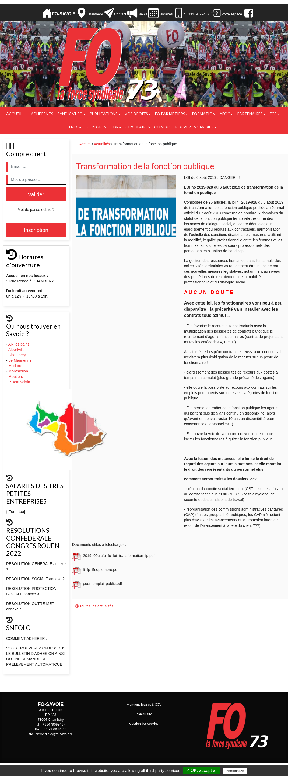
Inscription (36, 230)
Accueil (14, 113)
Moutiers (16, 376)
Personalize (235, 771)
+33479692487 (54, 724)
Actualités (102, 144)
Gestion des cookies (144, 724)
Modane (15, 366)
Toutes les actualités (94, 606)
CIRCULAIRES (137, 127)
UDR (116, 127)
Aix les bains (19, 344)
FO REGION (96, 127)
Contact (120, 14)
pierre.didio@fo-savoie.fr (53, 734)
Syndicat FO (71, 113)
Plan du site (144, 714)
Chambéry (95, 14)
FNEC (75, 127)
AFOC (226, 113)
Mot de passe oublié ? (35, 209)
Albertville (17, 349)
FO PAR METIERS (171, 113)
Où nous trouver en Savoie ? (185, 127)
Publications (105, 113)
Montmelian (19, 371)
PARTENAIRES (251, 113)
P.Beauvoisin (20, 382)
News (142, 14)
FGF (274, 113)
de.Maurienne (21, 360)
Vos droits (138, 113)
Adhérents (42, 113)
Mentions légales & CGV (144, 704)
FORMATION (203, 113)
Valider (36, 194)
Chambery (17, 355)
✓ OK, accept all (201, 770)
